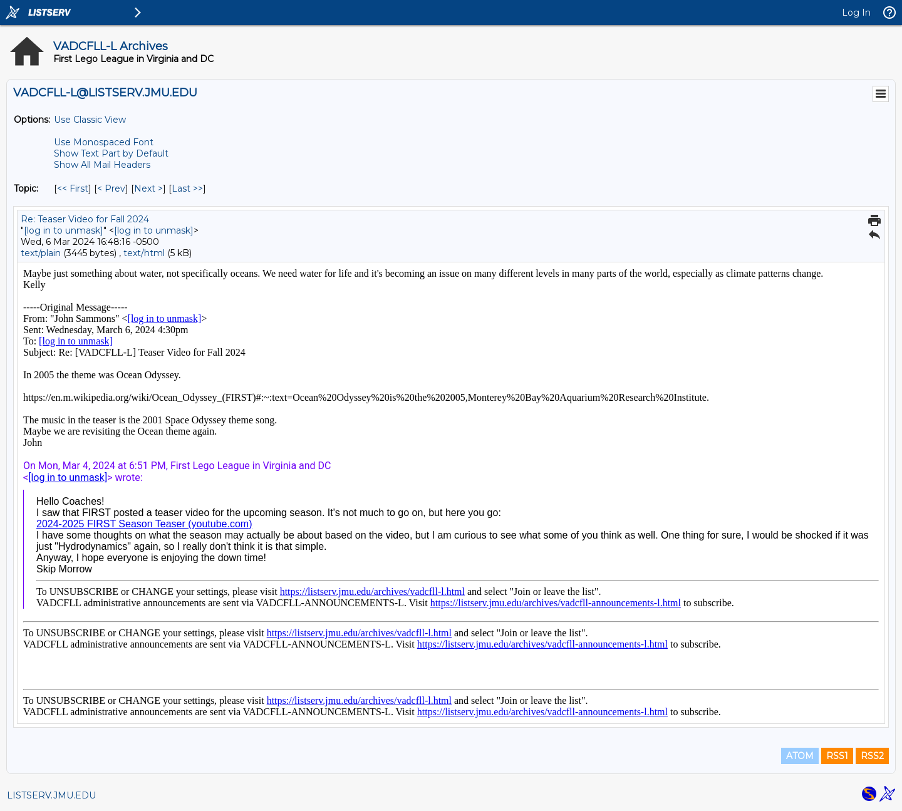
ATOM (800, 756)
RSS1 (837, 756)
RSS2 (872, 756)
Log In (856, 12)
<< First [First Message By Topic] (72, 188)
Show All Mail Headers (102, 164)
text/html (144, 253)
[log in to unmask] (63, 230)
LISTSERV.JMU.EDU (51, 795)
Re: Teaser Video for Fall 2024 (85, 219)
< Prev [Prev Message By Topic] (111, 188)
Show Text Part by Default (111, 153)
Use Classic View (90, 119)
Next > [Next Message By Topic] (148, 188)
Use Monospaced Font (103, 142)
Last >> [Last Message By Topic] (187, 188)
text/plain (41, 253)
